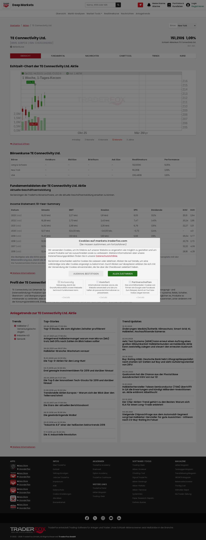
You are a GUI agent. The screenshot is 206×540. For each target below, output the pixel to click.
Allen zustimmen (123, 273)
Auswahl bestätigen (86, 273)
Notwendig (67, 282)
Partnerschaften (142, 282)
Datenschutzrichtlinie (106, 256)
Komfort (104, 282)
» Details (66, 297)
